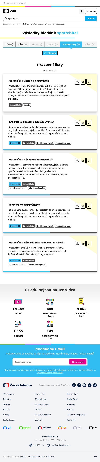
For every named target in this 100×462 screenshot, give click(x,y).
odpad (17, 24)
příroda (48, 24)
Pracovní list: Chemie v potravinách (28, 80)
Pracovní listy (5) (71, 44)
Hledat (91, 18)
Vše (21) (9, 44)
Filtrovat (52, 53)
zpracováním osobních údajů (50, 372)
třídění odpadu (58, 24)
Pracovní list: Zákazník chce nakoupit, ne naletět (36, 242)
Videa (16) (22, 44)
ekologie (25, 24)
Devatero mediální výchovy (24, 204)
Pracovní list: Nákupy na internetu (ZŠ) (30, 159)
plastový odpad (37, 24)
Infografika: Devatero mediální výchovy (31, 121)
